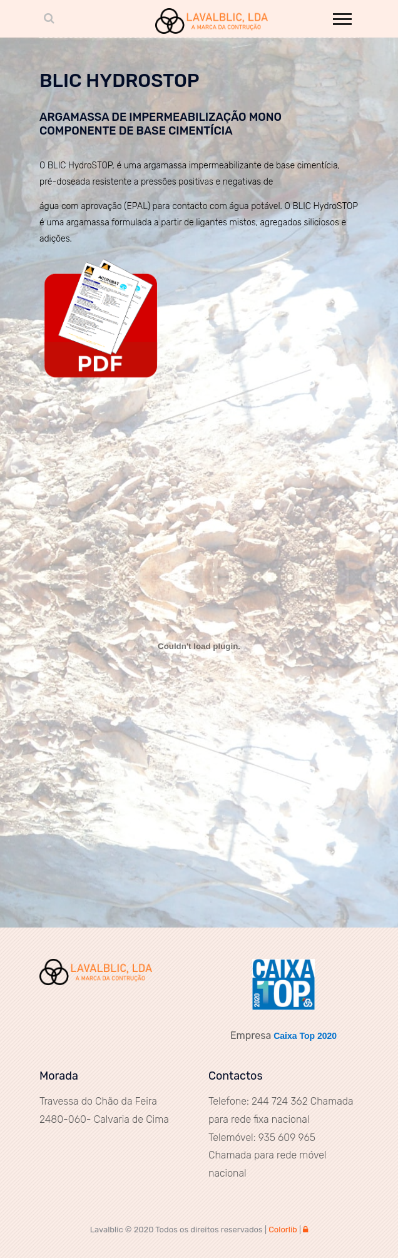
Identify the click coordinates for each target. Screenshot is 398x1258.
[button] (341, 16)
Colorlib (282, 1229)
